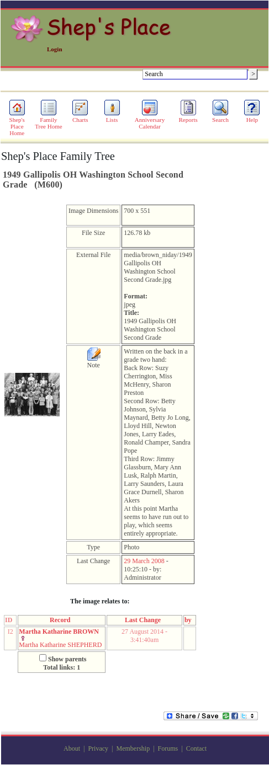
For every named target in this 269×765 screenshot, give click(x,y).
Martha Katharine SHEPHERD (60, 645)
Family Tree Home (48, 120)
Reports (188, 117)
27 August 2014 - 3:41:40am (144, 636)
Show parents (67, 659)
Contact (196, 748)
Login (54, 49)
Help (252, 117)
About (72, 748)
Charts (80, 117)
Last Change (144, 620)
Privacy (98, 748)
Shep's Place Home (17, 123)
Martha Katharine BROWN (59, 631)
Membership (133, 748)
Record (61, 620)
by (189, 620)
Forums (168, 748)
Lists (112, 117)
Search (220, 117)
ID (10, 620)
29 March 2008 (144, 561)
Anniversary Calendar (150, 120)
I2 (10, 631)
